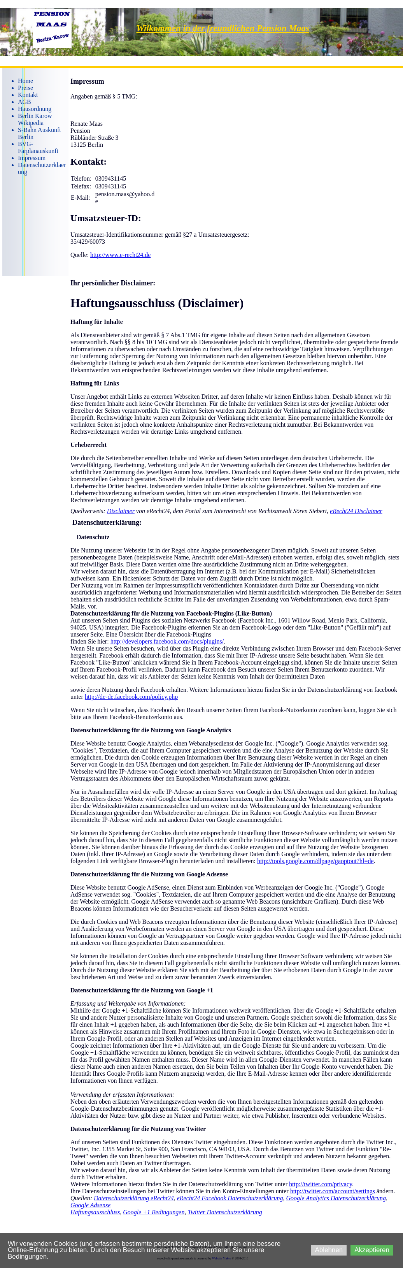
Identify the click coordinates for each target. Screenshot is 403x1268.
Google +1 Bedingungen (153, 1212)
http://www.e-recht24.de (120, 254)
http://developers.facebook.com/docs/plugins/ (167, 641)
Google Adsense (90, 1205)
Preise (25, 87)
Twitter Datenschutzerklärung (224, 1212)
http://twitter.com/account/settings (332, 1191)
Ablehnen (329, 1250)
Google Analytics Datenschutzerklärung (336, 1198)
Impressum (32, 158)
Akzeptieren (371, 1250)
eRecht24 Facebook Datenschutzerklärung (230, 1198)
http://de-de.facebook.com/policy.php (131, 696)
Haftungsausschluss (95, 1212)
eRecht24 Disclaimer (356, 511)
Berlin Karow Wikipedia (35, 119)
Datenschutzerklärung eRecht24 (134, 1198)
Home (25, 80)
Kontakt (28, 94)
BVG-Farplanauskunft (38, 147)
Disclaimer (121, 511)
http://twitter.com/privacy (320, 1184)
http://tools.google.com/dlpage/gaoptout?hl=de (315, 861)
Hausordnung (34, 109)
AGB (24, 101)
